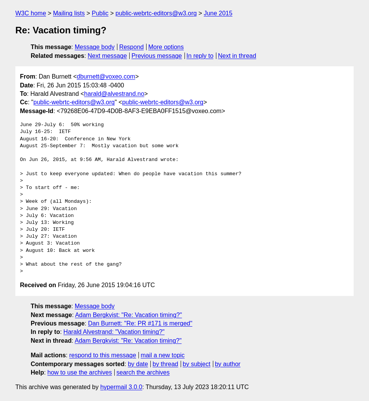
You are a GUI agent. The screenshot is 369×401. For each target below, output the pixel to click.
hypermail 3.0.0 (121, 387)
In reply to (199, 56)
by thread (165, 364)
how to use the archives (80, 372)
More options (166, 47)
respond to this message (102, 355)
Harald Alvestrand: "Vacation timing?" (114, 332)
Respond (131, 47)
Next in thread (237, 56)
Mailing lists (69, 13)
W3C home (30, 13)
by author (228, 364)
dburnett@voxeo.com (106, 76)
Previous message (157, 56)
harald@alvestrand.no (114, 93)
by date (138, 364)
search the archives (143, 372)
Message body (95, 47)
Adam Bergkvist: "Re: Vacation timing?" (128, 315)
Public (100, 13)
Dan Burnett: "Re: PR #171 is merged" (140, 323)
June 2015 (218, 13)
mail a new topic (163, 355)
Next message (107, 56)
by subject (196, 364)
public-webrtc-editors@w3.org (156, 13)
